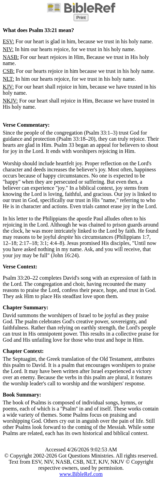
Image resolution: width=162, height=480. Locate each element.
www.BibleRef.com (81, 474)
